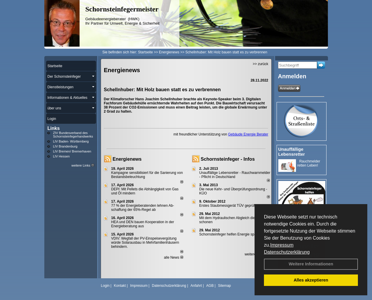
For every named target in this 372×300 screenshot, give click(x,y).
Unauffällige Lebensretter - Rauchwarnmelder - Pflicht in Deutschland (234, 175)
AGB (209, 286)
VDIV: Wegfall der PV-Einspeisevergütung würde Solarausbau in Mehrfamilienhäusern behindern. (145, 242)
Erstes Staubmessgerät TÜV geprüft (227, 206)
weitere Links (82, 165)
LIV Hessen (61, 156)
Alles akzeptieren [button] (311, 280)
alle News (173, 257)
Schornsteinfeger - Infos (228, 159)
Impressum (281, 245)
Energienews (127, 159)
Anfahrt (196, 286)
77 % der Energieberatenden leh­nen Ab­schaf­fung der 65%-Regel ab (142, 208)
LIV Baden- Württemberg (71, 141)
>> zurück (260, 64)
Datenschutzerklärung (287, 252)
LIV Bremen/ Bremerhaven (72, 151)
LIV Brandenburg (65, 146)
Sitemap (224, 286)
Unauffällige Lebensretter (291, 152)
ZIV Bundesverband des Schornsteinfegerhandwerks (73, 134)
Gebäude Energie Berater (248, 134)
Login (105, 286)
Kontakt (120, 286)
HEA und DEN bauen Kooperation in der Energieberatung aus (142, 224)
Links (54, 128)
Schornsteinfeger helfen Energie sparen (230, 234)
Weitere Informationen (311, 264)
